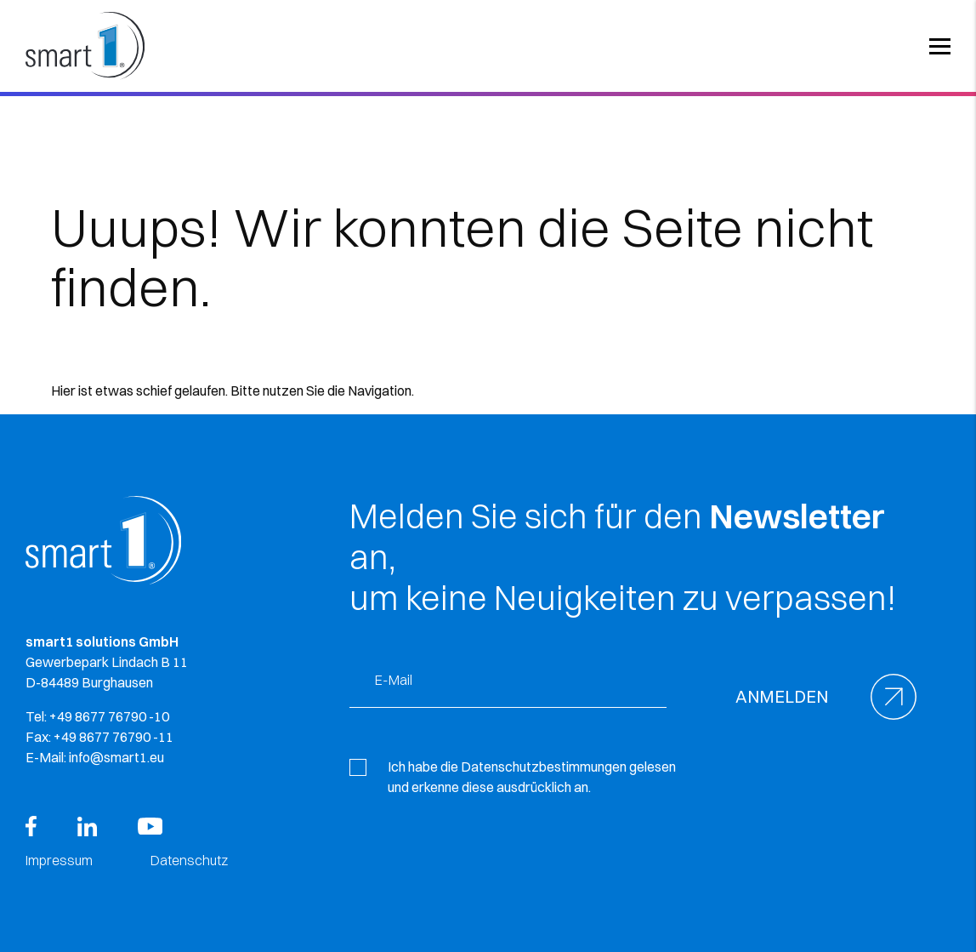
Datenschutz (189, 860)
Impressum (59, 860)
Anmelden (781, 696)
